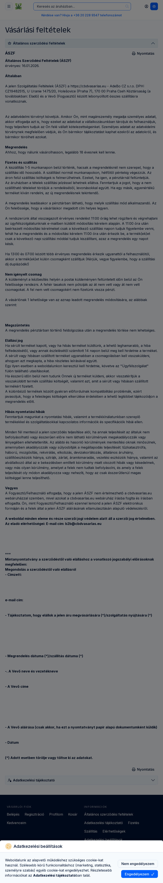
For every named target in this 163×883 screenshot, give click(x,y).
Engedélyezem (139, 874)
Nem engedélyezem (137, 864)
